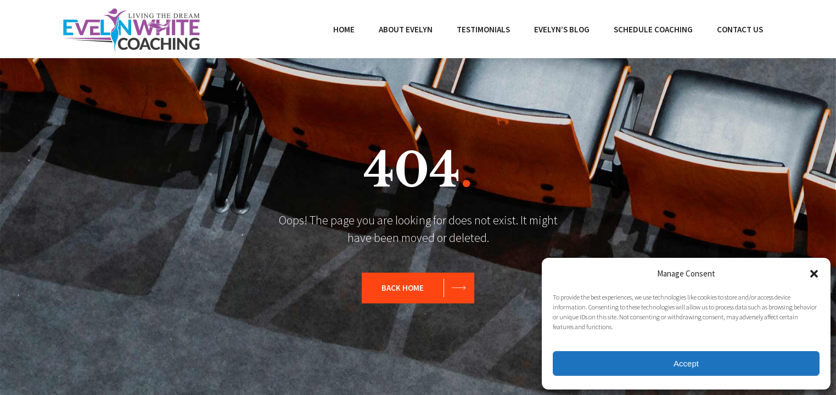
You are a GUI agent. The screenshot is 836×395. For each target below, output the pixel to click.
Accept (686, 363)
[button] (814, 273)
